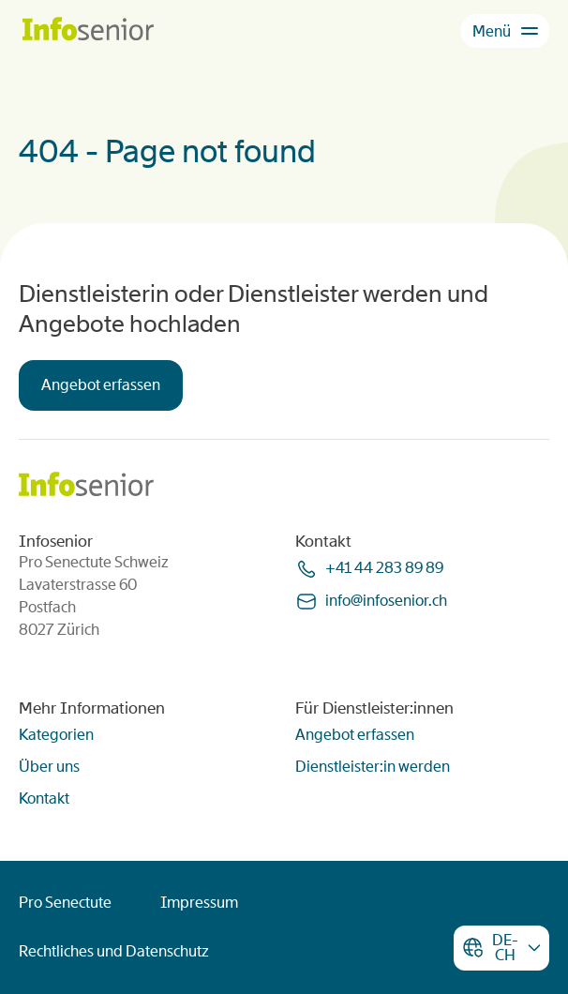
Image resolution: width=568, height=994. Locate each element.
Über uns (49, 766)
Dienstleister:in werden (372, 766)
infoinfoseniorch (386, 600)
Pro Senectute (65, 902)
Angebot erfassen (100, 385)
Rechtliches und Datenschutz (114, 951)
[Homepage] (88, 30)
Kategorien (56, 735)
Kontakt (44, 798)
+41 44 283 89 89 (384, 568)
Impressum (199, 902)
